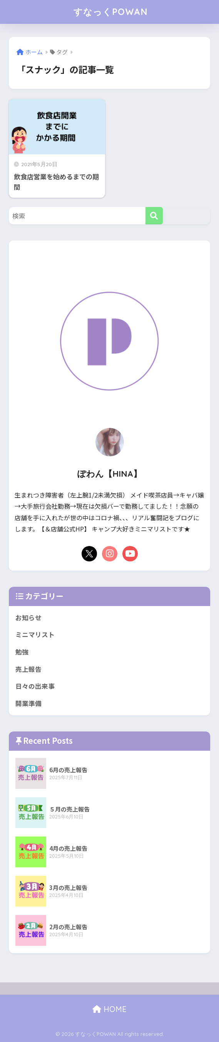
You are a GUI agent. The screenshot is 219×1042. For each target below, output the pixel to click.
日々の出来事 (35, 686)
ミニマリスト (35, 634)
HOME (109, 1009)
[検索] (154, 215)
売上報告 (28, 669)
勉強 (21, 651)
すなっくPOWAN (110, 11)
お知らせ (28, 617)
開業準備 (28, 703)
